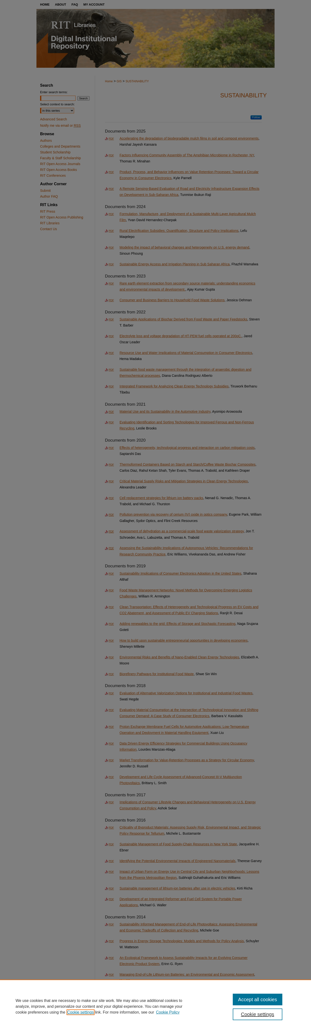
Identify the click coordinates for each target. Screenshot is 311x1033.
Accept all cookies (257, 999)
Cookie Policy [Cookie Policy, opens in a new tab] (168, 1012)
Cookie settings (80, 1012)
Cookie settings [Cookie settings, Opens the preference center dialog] (257, 1014)
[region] (155, 1006)
